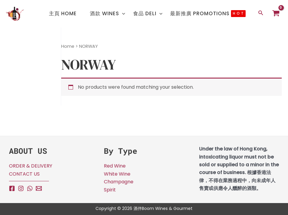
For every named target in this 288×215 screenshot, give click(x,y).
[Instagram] (21, 188)
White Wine (117, 174)
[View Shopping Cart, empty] (276, 14)
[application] (121, 10)
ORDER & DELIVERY (30, 165)
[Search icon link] (261, 14)
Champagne (118, 181)
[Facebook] (12, 188)
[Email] (39, 188)
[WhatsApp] (30, 188)
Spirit (110, 189)
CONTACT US (24, 174)
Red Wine (115, 165)
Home (67, 46)
